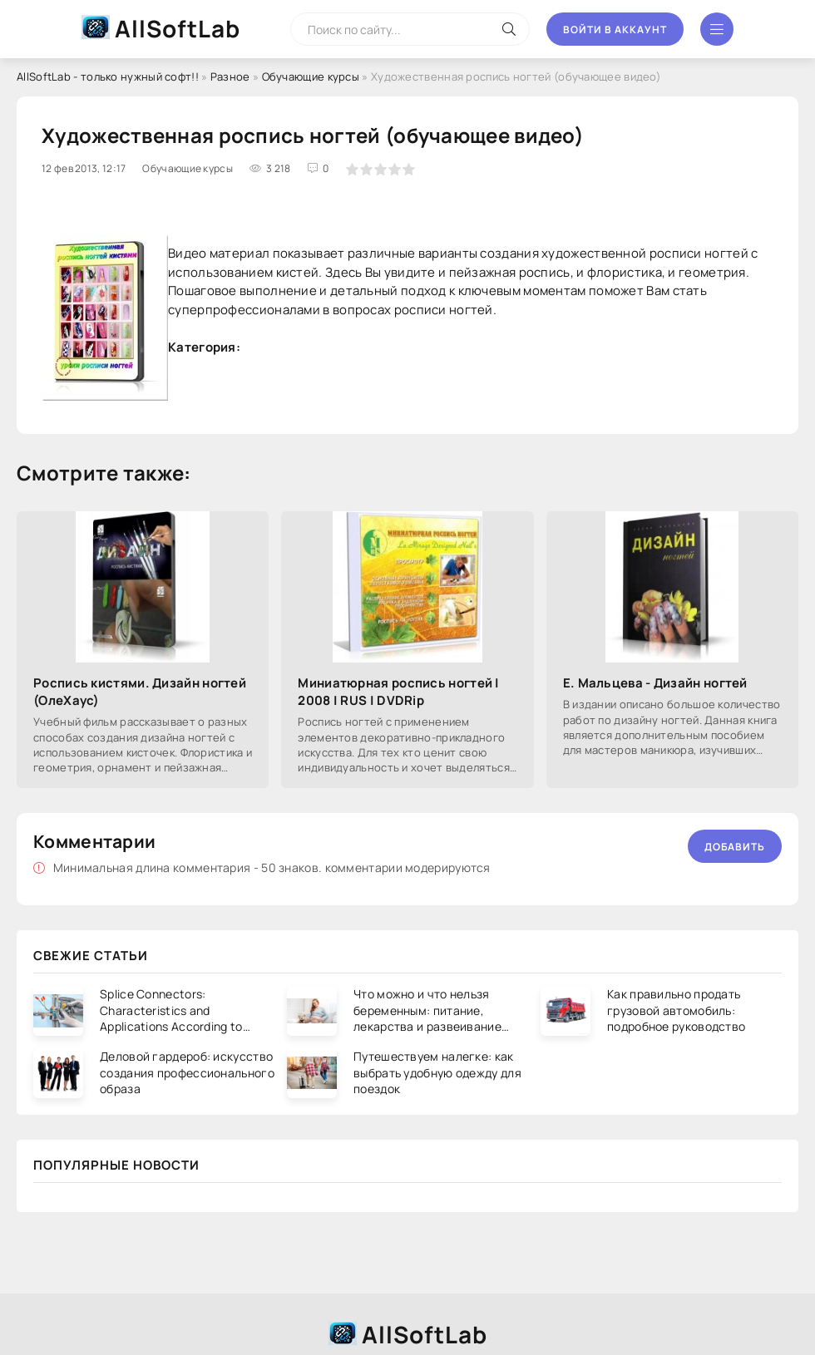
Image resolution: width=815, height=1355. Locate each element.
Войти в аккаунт (615, 29)
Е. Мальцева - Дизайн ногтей (655, 683)
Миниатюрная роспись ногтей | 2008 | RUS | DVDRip (398, 691)
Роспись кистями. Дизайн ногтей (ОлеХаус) (139, 691)
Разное (230, 76)
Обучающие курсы (311, 76)
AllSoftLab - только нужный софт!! (108, 76)
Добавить (734, 847)
